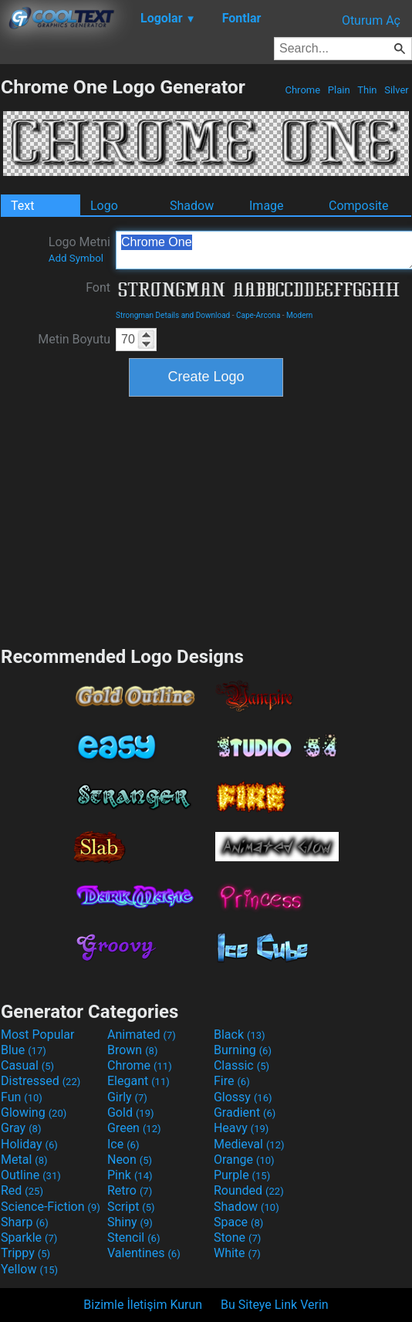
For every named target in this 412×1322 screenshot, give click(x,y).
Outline (31, 1175)
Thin (367, 90)
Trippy (25, 1253)
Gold (130, 1112)
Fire (232, 1080)
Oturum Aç (371, 20)
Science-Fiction (50, 1206)
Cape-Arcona (258, 315)
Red (22, 1190)
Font (98, 287)
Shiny (130, 1222)
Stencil (133, 1237)
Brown (132, 1050)
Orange (244, 1159)
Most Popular (38, 1034)
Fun (21, 1097)
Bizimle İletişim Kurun (142, 1304)
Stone (237, 1237)
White (237, 1253)
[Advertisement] (206, 519)
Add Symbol (76, 258)
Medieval (249, 1144)
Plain (339, 90)
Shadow (192, 205)
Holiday (29, 1144)
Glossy (243, 1097)
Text (22, 205)
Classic (241, 1065)
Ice (123, 1144)
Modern (299, 315)
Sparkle (29, 1237)
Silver (396, 90)
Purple (242, 1175)
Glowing (33, 1112)
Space (238, 1222)
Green (134, 1128)
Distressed (40, 1080)
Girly (127, 1097)
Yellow (29, 1269)
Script (131, 1206)
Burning (243, 1050)
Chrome (302, 90)
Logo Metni (79, 249)
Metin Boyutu (74, 339)
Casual (27, 1065)
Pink (130, 1175)
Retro (129, 1190)
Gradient (244, 1112)
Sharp (25, 1222)
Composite (359, 205)
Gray (21, 1128)
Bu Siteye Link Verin (275, 1304)
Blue (23, 1050)
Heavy (241, 1128)
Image (266, 205)
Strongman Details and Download (173, 315)
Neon (129, 1159)
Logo (104, 205)
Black (239, 1034)
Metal (24, 1159)
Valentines (144, 1253)
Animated (141, 1034)
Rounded (249, 1190)
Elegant (138, 1080)
